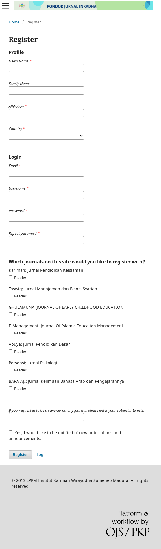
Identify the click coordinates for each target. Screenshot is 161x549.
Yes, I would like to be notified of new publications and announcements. (65, 435)
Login (42, 454)
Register (20, 454)
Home (14, 22)
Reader (17, 277)
